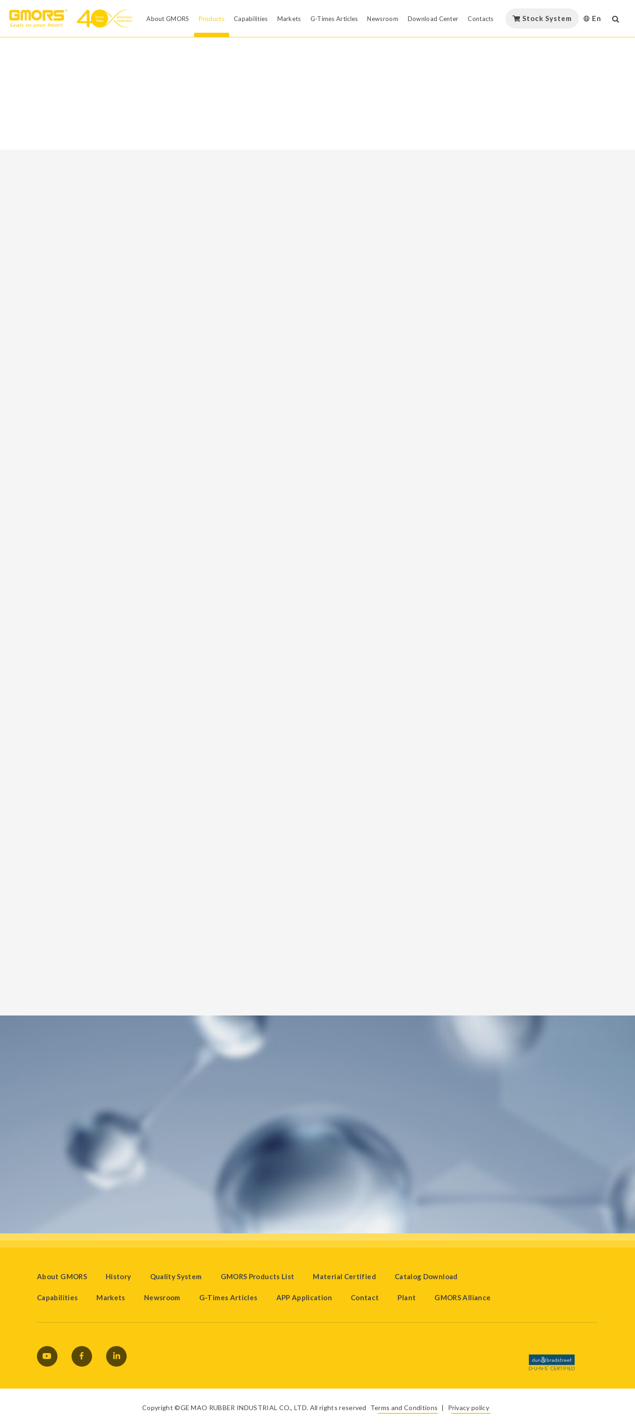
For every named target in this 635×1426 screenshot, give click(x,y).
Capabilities (57, 1297)
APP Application (304, 1297)
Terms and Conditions (404, 1408)
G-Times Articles (228, 1297)
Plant (406, 1297)
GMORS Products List (258, 1276)
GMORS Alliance (462, 1297)
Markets (110, 1297)
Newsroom (162, 1297)
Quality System (176, 1276)
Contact (365, 1297)
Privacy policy (468, 1408)
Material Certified (344, 1276)
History (118, 1276)
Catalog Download (426, 1276)
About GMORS (62, 1276)
